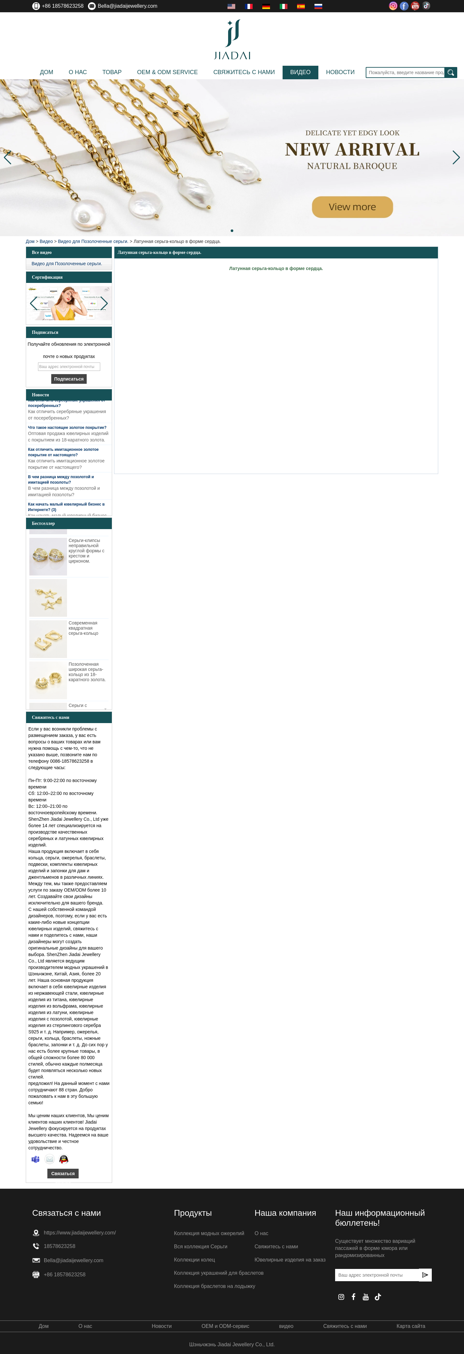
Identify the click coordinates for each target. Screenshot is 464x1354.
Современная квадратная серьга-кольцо (83, 629)
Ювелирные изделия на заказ (290, 1259)
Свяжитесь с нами (244, 72)
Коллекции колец (194, 1259)
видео (300, 72)
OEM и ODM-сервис (225, 1326)
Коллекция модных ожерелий (209, 1233)
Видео (46, 241)
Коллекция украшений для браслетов (219, 1273)
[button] (232, 230)
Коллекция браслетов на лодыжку (214, 1286)
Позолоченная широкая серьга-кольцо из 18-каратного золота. (87, 672)
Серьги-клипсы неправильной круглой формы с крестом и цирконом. (86, 552)
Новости (340, 72)
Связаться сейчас (63, 1174)
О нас (78, 72)
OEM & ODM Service (167, 72)
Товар (112, 72)
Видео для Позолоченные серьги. (93, 241)
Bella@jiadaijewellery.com (127, 6)
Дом (46, 72)
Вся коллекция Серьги (200, 1246)
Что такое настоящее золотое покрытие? (67, 428)
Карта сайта (411, 1326)
